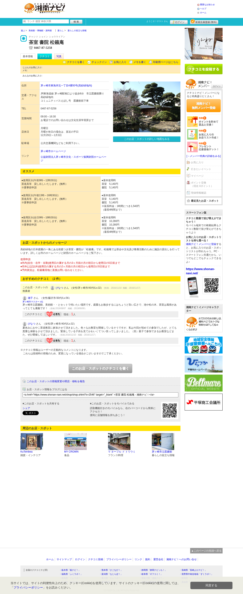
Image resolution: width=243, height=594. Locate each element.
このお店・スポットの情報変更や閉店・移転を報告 (56, 381)
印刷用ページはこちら (165, 62)
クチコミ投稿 (95, 559)
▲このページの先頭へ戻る (206, 550)
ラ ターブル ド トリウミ (121, 451)
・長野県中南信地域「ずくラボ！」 (196, 574)
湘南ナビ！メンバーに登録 (201, 244)
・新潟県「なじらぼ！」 (111, 574)
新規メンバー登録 (204, 21)
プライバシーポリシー (119, 559)
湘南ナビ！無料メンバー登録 (203, 105)
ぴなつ (59, 287)
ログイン (179, 21)
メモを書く (140, 62)
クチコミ (45, 56)
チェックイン (99, 62)
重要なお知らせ (207, 4)
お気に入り (120, 62)
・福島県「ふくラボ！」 (71, 574)
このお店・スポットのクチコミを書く (100, 368)
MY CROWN (71, 451)
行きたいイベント (201, 169)
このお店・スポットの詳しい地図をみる (147, 138)
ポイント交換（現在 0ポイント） (202, 184)
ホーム (203, 12)
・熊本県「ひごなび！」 (111, 570)
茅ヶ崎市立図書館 (162, 451)
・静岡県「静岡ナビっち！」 (153, 570)
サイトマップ (64, 559)
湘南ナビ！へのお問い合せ (181, 559)
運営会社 (158, 559)
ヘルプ (203, 8)
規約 (147, 559)
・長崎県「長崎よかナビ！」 (193, 570)
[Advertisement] (133, 8)
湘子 (30, 297)
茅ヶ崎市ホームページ (53, 151)
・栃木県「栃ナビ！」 (69, 570)
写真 (58, 56)
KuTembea (26, 451)
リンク (138, 559)
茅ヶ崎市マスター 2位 (33, 301)
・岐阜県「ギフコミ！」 (151, 574)
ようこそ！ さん (157, 21)
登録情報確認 (198, 192)
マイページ (197, 175)
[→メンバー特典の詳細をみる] (204, 156)
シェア (26, 408)
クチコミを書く (76, 62)
